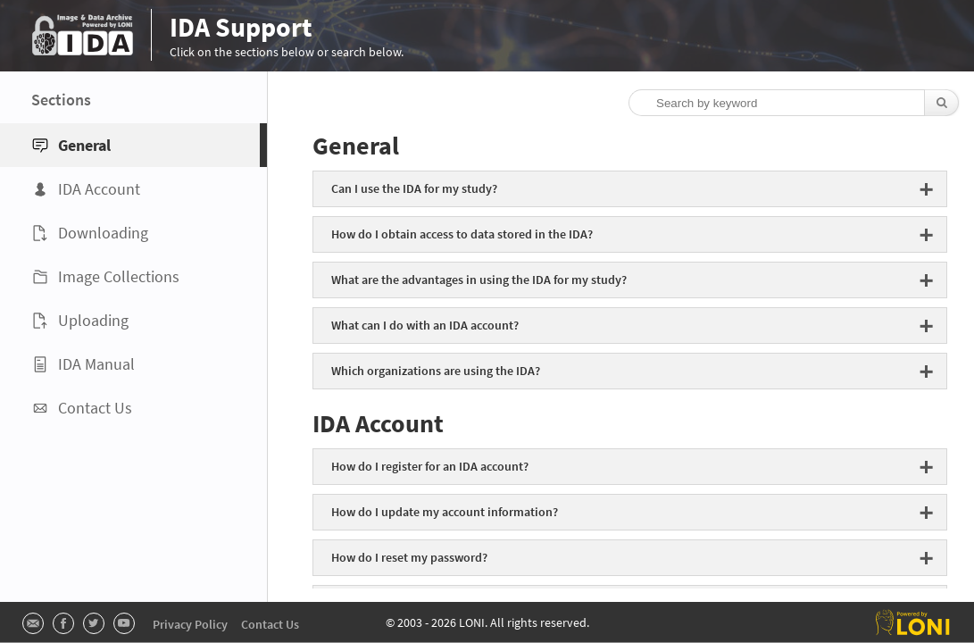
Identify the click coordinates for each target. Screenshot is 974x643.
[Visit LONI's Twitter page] (94, 623)
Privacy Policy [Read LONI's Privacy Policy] (190, 624)
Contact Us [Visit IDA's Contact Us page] (270, 624)
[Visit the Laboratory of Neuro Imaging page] (913, 622)
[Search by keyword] (785, 102)
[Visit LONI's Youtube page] (124, 623)
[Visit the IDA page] (82, 34)
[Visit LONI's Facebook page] (63, 623)
